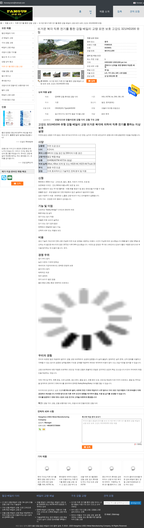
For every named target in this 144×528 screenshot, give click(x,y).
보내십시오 (135, 503)
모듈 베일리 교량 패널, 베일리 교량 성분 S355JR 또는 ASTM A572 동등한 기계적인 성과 (52, 504)
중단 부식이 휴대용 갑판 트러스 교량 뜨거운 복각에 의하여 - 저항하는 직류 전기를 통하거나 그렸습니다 (111, 482)
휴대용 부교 (6, 81)
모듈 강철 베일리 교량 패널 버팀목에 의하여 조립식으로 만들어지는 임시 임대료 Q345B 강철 (17, 515)
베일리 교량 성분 (8, 95)
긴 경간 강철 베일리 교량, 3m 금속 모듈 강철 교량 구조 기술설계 (17, 503)
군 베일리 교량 (7, 38)
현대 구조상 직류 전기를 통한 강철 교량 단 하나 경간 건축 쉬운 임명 (47, 479)
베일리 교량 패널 (8, 47)
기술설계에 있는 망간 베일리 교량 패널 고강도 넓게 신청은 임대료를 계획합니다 (52, 519)
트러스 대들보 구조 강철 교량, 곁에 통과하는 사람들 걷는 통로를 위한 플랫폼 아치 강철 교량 (86, 517)
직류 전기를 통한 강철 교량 (25, 23)
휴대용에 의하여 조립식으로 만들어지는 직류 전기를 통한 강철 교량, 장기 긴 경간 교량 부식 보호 (68, 482)
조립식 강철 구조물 (9, 52)
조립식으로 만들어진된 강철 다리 (85, 403)
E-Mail (107, 514)
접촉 (119, 11)
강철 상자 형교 (7, 62)
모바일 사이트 (110, 518)
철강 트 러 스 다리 (9, 57)
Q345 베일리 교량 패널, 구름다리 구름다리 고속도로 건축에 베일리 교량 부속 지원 (52, 512)
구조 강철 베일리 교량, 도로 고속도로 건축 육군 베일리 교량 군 (16, 509)
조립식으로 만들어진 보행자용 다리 (15, 85)
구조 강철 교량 (7, 43)
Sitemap (115, 514)
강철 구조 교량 (49, 403)
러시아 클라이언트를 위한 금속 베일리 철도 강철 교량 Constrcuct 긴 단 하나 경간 (133, 481)
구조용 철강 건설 (8, 100)
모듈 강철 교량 (7, 71)
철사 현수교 (6, 76)
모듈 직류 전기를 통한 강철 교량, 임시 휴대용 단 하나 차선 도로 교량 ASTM (89, 481)
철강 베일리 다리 (8, 33)
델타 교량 (5, 90)
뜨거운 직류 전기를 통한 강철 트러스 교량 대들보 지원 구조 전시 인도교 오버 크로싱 (86, 504)
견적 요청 (135, 11)
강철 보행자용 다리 (63, 403)
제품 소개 (104, 11)
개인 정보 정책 (21, 526)
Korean (140, 3)
